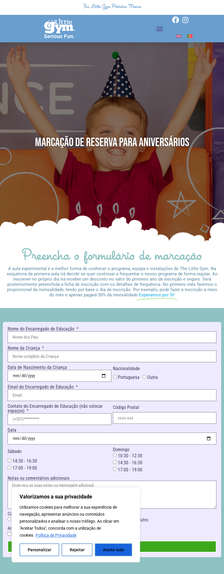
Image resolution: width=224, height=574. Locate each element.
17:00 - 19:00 (25, 468)
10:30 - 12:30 (130, 456)
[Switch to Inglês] (178, 36)
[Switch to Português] (189, 36)
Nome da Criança (24, 348)
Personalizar (39, 549)
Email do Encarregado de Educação (41, 387)
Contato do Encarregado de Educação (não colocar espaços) (55, 408)
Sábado (15, 451)
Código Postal (126, 407)
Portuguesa (128, 377)
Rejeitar (77, 549)
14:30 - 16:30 (25, 461)
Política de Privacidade (56, 535)
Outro (143, 520)
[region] (76, 524)
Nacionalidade (126, 368)
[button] (159, 28)
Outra (152, 377)
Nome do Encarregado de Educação (42, 329)
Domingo (121, 449)
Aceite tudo (113, 549)
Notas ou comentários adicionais (38, 478)
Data (12, 430)
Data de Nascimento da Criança (37, 367)
